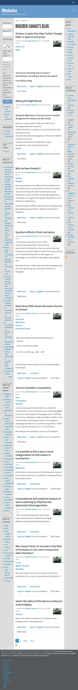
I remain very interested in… (71, 99)
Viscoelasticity (8, 475)
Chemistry (19, 569)
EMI (6, 550)
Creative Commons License (63, 651)
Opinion (6, 675)
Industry (6, 680)
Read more (21, 86)
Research (6, 668)
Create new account (8, 109)
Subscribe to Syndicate (66, 257)
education (19, 319)
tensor (7, 511)
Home (17, 21)
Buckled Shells (8, 540)
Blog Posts (24, 21)
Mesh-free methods (8, 440)
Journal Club (70, 64)
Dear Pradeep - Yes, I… (71, 224)
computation (21, 400)
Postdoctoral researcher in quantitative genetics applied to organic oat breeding (9, 207)
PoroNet (8, 564)
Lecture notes (70, 69)
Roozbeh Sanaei (30, 41)
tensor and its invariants (8, 505)
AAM (6, 525)
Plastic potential (8, 454)
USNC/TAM (8, 578)
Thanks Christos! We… (71, 166)
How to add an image (70, 49)
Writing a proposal (8, 493)
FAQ (69, 79)
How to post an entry (70, 57)
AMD (6, 528)
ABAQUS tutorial (8, 400)
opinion (18, 178)
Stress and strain (8, 463)
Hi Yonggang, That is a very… (71, 194)
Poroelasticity (8, 459)
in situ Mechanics (8, 498)
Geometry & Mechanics (8, 413)
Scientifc (19, 404)
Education (6, 670)
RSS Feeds (70, 75)
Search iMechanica (8, 135)
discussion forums (22, 328)
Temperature (8, 467)
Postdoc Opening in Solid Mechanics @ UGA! (8, 189)
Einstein (18, 181)
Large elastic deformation (8, 421)
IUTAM (7, 558)
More (10, 377)
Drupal (20, 653)
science (18, 325)
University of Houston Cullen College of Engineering (31, 655)
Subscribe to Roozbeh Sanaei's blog (16, 645)
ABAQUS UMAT (8, 395)
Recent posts (7, 660)
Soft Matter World (7, 572)
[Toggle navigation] (74, 10)
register (40, 86)
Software (6, 677)
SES (6, 567)
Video (5, 687)
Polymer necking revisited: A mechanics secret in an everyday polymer (8, 310)
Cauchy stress (7, 406)
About (5, 663)
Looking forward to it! (71, 114)
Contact (6, 665)
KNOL (17, 50)
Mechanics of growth (8, 433)
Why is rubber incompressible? (8, 481)
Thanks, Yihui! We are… (71, 237)
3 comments (34, 484)
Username (6, 23)
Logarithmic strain (8, 427)
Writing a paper (8, 487)
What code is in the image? (7, 53)
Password (6, 31)
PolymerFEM (8, 561)
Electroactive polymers (8, 554)
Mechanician (7, 672)
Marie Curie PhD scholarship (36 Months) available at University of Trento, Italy (9, 260)
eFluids (7, 581)
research (19, 614)
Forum (18, 562)
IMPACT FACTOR (22, 566)
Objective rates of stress (8, 447)
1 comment (34, 373)
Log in (32, 86)
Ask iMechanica (71, 29)
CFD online (7, 546)
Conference (7, 682)
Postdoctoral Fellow (9, 372)
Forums (7, 131)
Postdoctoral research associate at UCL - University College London (9, 174)
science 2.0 (19, 46)
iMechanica (9, 11)
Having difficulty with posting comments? (71, 39)
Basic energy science (7, 533)
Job (4, 685)
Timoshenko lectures (8, 471)
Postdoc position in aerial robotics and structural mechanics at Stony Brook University (8, 287)
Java (17, 397)
